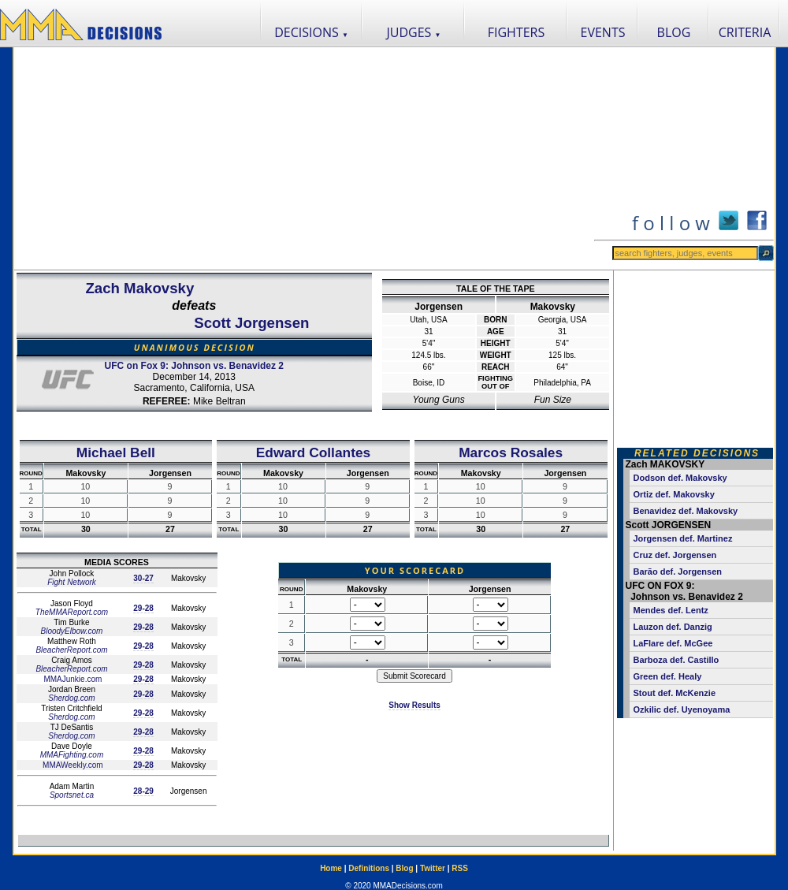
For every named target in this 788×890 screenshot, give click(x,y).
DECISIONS (311, 32)
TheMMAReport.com (71, 612)
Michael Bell (115, 452)
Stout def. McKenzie (675, 693)
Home (331, 868)
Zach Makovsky (139, 288)
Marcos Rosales (511, 452)
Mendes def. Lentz (671, 610)
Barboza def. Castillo (676, 660)
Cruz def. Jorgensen (675, 555)
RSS (460, 868)
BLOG (674, 32)
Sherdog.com (71, 698)
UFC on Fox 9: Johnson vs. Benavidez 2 (194, 365)
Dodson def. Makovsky (680, 477)
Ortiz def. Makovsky (674, 494)
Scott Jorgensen (251, 323)
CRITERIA (745, 32)
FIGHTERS (516, 32)
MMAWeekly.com (71, 765)
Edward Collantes (313, 452)
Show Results (414, 705)
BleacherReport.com (71, 650)
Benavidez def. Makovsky (686, 511)
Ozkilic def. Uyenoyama (682, 709)
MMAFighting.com (72, 754)
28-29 (143, 791)
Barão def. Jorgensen (678, 571)
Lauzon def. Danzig (673, 626)
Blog (404, 868)
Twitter (432, 868)
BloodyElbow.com (72, 631)
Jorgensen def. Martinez (683, 538)
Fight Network (71, 582)
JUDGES (414, 32)
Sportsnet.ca (72, 795)
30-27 (143, 578)
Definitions (368, 868)
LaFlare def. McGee (673, 643)
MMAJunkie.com (72, 679)
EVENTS (603, 32)
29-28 (143, 608)
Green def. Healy (668, 676)
